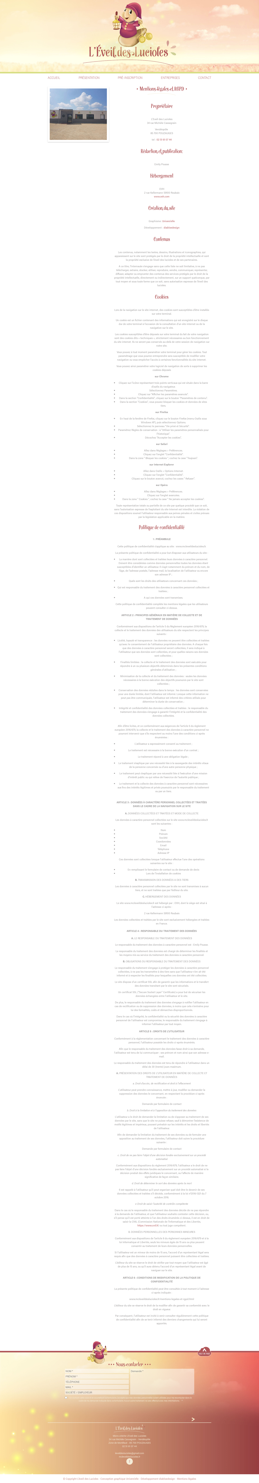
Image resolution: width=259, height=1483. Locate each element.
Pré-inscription (130, 77)
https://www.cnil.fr (147, 1225)
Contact (204, 77)
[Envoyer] (193, 1420)
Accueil (54, 77)
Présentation (89, 77)
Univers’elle (168, 221)
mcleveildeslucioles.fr (129, 1456)
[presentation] (129, 1410)
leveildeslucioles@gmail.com (129, 1453)
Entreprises (170, 77)
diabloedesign (172, 227)
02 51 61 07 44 (164, 139)
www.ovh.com (161, 196)
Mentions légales (186, 1479)
